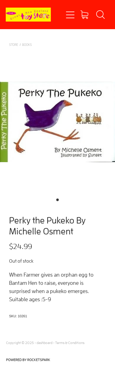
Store (13, 44)
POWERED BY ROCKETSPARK (28, 360)
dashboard (44, 343)
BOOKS (27, 44)
